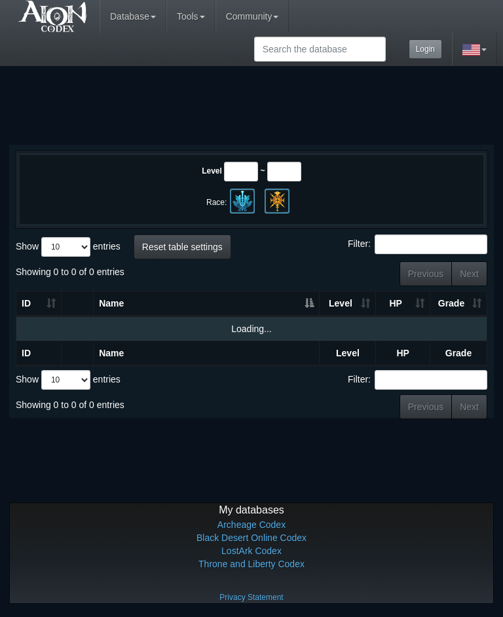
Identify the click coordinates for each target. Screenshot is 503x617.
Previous (425, 274)
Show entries (68, 247)
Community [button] (252, 16)
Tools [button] (191, 16)
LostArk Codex (251, 551)
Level (212, 171)
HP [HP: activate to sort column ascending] (395, 303)
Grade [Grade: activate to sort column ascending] (451, 303)
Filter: (417, 244)
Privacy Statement (251, 597)
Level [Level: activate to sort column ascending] (340, 303)
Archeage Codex (251, 524)
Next (469, 274)
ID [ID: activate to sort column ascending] (26, 303)
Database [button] (133, 16)
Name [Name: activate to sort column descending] (111, 303)
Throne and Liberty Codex (251, 564)
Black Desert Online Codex (251, 538)
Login (425, 49)
